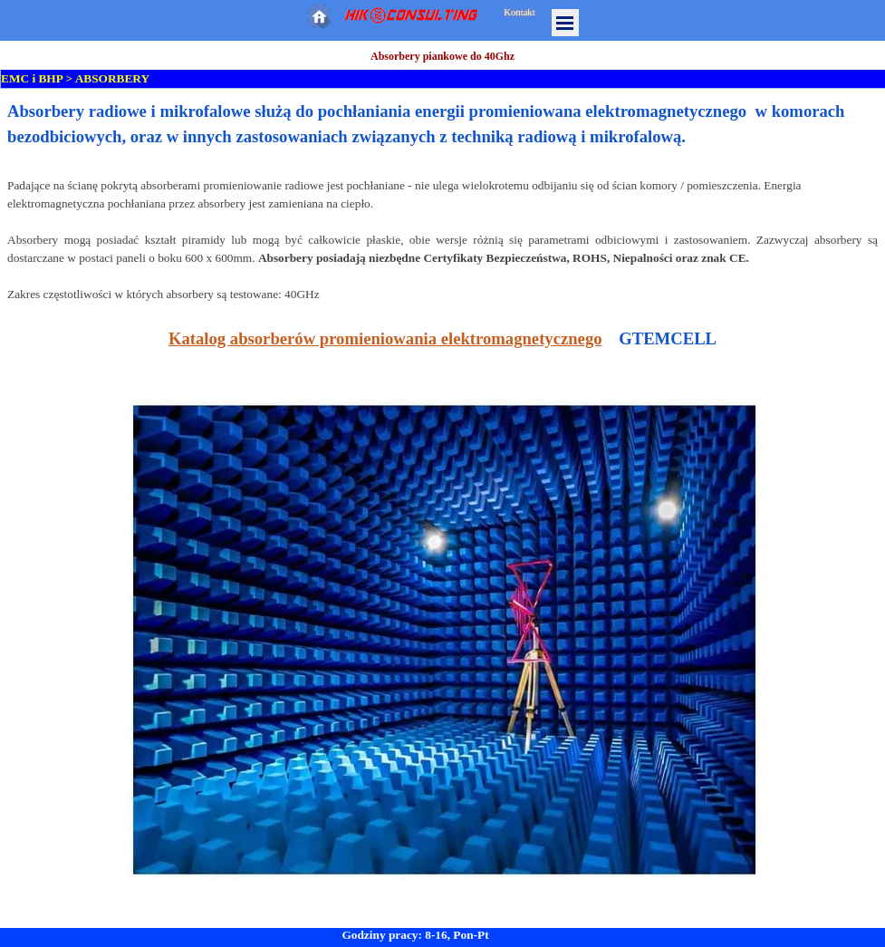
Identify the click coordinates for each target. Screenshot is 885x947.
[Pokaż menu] (565, 22)
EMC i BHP (32, 78)
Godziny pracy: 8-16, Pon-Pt (414, 935)
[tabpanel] (442, 508)
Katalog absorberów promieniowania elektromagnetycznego (385, 338)
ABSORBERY (112, 78)
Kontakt (519, 12)
